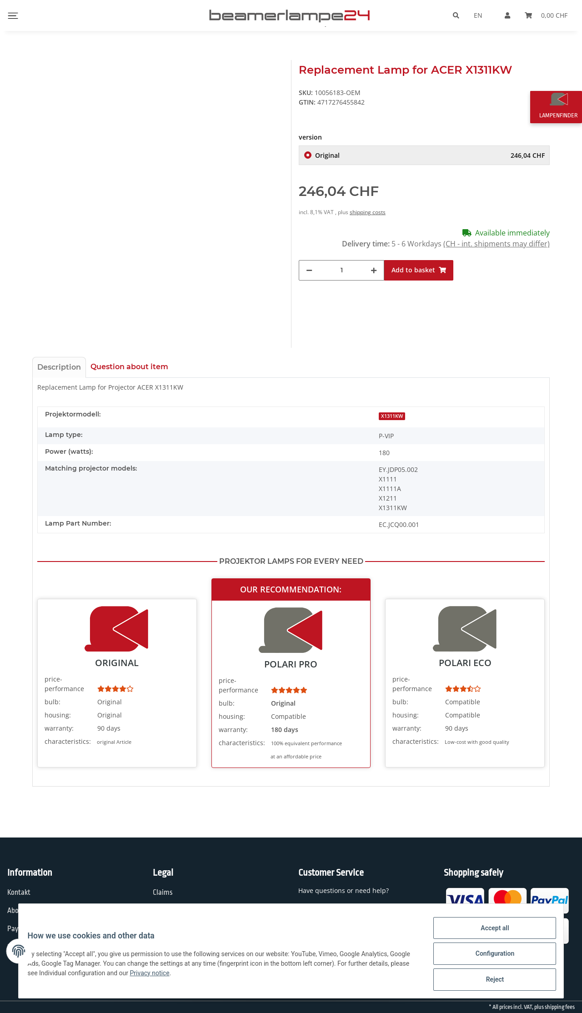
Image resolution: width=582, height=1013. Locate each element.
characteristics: (68, 741)
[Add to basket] (418, 270)
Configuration (489, 957)
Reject (489, 980)
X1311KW (392, 416)
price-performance (64, 684)
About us (20, 911)
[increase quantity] (374, 270)
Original (430, 155)
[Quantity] (341, 270)
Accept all (489, 933)
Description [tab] (59, 367)
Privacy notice (197, 976)
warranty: (59, 728)
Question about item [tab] (129, 366)
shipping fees (560, 1007)
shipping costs (368, 212)
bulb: (52, 701)
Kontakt (18, 892)
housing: (58, 715)
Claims (163, 892)
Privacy (164, 911)
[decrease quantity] (309, 270)
